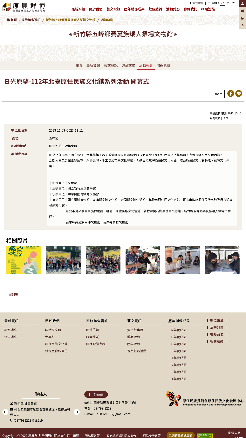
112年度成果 (177, 363)
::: (209, 3)
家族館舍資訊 (31, 19)
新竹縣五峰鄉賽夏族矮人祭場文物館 (70, 19)
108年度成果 (177, 336)
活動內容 (19, 153)
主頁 (79, 65)
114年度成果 (177, 377)
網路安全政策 (156, 434)
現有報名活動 (136, 350)
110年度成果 (177, 350)
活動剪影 (173, 8)
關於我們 (97, 10)
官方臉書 (196, 3)
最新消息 (10, 329)
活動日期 (19, 130)
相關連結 (208, 8)
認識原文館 (53, 329)
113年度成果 (177, 370)
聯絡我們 (190, 8)
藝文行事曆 (135, 329)
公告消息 (10, 336)
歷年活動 (133, 343)
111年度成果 (177, 357)
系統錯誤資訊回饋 (186, 433)
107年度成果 (177, 329)
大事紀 (50, 336)
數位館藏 (155, 8)
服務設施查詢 (95, 343)
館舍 (15, 138)
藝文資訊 (114, 10)
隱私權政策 (93, 434)
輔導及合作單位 (56, 350)
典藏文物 (128, 65)
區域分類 (92, 329)
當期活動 (133, 336)
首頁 (14, 19)
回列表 (13, 294)
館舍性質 (92, 336)
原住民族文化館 (56, 343)
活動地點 (18, 145)
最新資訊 (79, 10)
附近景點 (163, 65)
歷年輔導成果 (135, 10)
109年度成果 (177, 343)
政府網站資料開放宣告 (123, 434)
